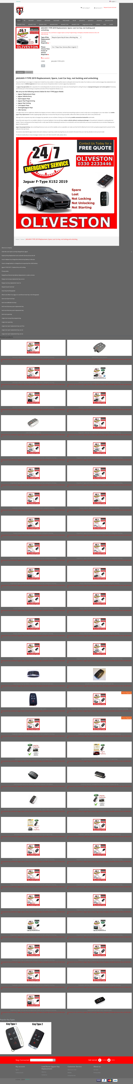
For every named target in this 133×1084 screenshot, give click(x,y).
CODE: (43, 61)
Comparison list (71, 1075)
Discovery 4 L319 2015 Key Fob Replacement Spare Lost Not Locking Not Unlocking (99, 407)
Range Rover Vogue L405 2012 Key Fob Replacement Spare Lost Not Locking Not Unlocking (99, 910)
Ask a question (45, 58)
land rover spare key (7, 314)
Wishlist (70, 1072)
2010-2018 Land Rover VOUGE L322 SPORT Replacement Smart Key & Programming (99, 809)
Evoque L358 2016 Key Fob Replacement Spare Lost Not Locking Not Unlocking (99, 633)
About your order (72, 1069)
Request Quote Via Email (110, 7)
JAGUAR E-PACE (54, 24)
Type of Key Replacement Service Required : (45, 40)
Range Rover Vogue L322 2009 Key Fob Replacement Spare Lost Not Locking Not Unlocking (99, 859)
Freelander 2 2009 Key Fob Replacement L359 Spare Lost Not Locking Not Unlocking (99, 834)
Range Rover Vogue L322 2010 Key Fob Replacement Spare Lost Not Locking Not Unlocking (99, 533)
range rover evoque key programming (11, 318)
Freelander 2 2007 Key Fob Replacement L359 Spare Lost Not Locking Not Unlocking (99, 734)
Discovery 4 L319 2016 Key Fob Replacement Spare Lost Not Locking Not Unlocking (99, 382)
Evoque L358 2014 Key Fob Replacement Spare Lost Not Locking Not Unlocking (33, 608)
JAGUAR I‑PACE (43, 24)
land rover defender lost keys (9, 302)
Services (18, 1)
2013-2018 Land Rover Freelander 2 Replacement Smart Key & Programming (33, 834)
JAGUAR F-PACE (21, 24)
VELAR (74, 20)
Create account (19, 1072)
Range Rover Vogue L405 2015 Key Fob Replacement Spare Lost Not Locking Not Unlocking (99, 458)
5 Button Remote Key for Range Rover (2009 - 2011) (33, 709)
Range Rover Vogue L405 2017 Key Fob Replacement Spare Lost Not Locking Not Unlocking (33, 483)
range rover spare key (7, 322)
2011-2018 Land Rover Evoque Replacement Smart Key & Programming (99, 759)
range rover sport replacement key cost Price (13, 326)
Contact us (44, 1075)
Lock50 (111, 24)
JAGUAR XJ (99, 20)
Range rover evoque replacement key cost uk (13, 279)
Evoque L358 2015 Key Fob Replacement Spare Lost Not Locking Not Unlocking (33, 633)
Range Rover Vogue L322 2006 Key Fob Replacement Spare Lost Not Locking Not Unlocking (99, 935)
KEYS (104, 24)
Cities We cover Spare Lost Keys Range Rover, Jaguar (15, 251)
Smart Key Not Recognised (8, 291)
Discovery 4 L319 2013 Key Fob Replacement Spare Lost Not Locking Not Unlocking (33, 407)
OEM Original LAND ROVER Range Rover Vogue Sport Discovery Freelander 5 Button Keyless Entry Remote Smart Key (33, 809)
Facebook (102, 1060)
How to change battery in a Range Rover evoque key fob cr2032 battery (20, 263)
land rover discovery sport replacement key (13, 306)
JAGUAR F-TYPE (32, 24)
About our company (7, 247)
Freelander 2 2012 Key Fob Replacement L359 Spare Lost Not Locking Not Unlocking (33, 960)
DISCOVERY (56, 20)
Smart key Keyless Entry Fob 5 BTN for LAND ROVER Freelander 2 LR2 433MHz (33, 784)
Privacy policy (5, 271)
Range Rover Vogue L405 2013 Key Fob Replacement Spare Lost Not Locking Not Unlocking (33, 558)
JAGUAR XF (90, 20)
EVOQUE (39, 20)
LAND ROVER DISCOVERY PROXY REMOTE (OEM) (99, 1010)
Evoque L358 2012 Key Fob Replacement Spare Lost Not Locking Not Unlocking (33, 533)
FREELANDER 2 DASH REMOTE (99, 357)
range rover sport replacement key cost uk (12, 330)
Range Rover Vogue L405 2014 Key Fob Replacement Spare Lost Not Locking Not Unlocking (99, 659)
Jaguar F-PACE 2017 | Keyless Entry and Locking (13, 267)
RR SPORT (31, 20)
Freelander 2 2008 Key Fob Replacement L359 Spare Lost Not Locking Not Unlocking (33, 734)
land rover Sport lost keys (8, 298)
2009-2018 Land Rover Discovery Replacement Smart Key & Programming (33, 759)
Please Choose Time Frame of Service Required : (45, 51)
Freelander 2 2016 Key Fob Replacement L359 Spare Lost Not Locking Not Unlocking (99, 433)
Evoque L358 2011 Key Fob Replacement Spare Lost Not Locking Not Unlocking (99, 508)
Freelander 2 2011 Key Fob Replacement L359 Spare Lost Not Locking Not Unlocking (99, 960)
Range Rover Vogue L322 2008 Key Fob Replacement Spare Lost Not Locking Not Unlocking (33, 885)
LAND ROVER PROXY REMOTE (33, 433)
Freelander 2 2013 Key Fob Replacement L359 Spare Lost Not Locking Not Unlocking (33, 985)
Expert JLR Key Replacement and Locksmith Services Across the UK (18, 255)
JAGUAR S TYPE (64, 24)
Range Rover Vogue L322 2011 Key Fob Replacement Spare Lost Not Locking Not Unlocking (99, 558)
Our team (96, 1069)
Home (18, 20)
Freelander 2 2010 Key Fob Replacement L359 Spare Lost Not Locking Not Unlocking (33, 859)
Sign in (17, 1069)
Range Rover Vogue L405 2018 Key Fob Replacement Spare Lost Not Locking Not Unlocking (99, 483)
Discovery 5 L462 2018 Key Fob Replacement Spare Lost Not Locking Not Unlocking (33, 357)
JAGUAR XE (82, 20)
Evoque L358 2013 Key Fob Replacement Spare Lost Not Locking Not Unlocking (99, 608)
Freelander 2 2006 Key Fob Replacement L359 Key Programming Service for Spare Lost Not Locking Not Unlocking (99, 709)
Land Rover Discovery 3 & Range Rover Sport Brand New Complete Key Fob (99, 784)
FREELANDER (66, 20)
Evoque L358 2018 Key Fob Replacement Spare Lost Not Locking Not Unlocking (99, 583)
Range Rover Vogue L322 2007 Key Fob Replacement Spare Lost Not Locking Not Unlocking (33, 583)
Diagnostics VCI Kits (87, 24)
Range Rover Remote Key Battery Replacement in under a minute (18, 275)
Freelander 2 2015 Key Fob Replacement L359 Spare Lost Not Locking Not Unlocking (33, 508)
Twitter (111, 1060)
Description (20, 72)
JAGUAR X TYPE (75, 24)
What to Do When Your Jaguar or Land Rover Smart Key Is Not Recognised (20, 294)
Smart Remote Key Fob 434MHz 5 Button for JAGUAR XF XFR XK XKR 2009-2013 (33, 684)
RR (24, 20)
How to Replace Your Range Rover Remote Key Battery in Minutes (18, 259)
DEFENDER (47, 20)
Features (29, 72)
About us (44, 1072)
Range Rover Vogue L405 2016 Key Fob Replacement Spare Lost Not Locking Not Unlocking (33, 458)
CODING (98, 24)
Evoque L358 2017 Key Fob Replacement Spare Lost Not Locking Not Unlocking (33, 659)
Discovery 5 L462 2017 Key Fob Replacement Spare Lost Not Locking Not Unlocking (33, 382)
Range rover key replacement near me (11, 283)
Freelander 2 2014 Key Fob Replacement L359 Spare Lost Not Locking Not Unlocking (99, 985)
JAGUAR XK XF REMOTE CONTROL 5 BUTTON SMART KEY (99, 684)
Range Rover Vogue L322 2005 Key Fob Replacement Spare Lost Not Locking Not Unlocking (33, 935)
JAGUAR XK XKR (109, 20)
